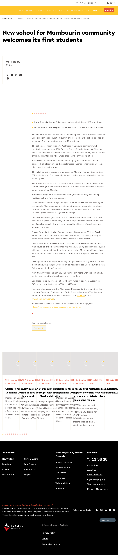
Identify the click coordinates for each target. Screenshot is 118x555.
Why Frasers (30, 464)
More (96, 10)
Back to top (107, 520)
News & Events (31, 458)
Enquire (109, 10)
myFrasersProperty (86, 2)
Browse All (60, 488)
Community (39, 328)
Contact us (29, 469)
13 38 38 (109, 2)
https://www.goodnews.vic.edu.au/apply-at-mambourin (57, 306)
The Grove (60, 477)
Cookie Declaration (51, 544)
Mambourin (7, 18)
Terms (45, 538)
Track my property (96, 484)
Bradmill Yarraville (63, 462)
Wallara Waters (62, 483)
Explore (5, 469)
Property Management (97, 488)
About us (91, 469)
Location (6, 464)
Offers (16, 10)
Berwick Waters (62, 467)
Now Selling (8, 458)
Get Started (8, 474)
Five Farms (60, 472)
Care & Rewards (94, 474)
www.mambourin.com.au (43, 298)
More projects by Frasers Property (69, 454)
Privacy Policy (48, 532)
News (20, 18)
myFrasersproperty (96, 479)
